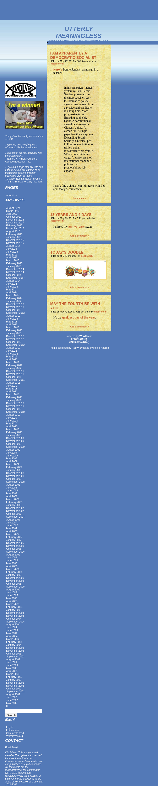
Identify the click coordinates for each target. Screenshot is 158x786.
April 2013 (11, 324)
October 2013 (13, 310)
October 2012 (13, 342)
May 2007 (11, 528)
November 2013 (15, 307)
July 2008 (11, 487)
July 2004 (11, 627)
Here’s (57, 69)
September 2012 (15, 344)
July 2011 (11, 385)
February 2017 (14, 225)
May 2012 (11, 356)
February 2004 (14, 642)
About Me (11, 195)
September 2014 (15, 277)
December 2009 (15, 438)
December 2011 (15, 371)
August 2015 (13, 245)
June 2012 (12, 353)
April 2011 (11, 391)
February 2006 (14, 572)
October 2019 (13, 216)
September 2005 (15, 586)
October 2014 (13, 275)
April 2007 (11, 531)
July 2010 (11, 417)
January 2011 (13, 400)
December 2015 (15, 240)
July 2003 (11, 662)
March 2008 (12, 499)
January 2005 (13, 610)
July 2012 (11, 350)
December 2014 (15, 269)
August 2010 (13, 414)
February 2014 (14, 298)
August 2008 (13, 484)
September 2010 (15, 411)
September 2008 (15, 481)
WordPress (85, 336)
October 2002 (13, 688)
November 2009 (15, 441)
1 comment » (79, 198)
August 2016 (13, 231)
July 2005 (11, 592)
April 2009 (11, 461)
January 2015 (13, 266)
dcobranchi (57, 63)
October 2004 (13, 618)
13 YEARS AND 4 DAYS (70, 215)
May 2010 (11, 423)
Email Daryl (11, 747)
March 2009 (12, 464)
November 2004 (15, 615)
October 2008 (13, 478)
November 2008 (15, 476)
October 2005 (13, 583)
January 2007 (13, 540)
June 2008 (12, 490)
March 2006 (12, 569)
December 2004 (15, 612)
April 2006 (11, 566)
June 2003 (12, 665)
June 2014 (12, 286)
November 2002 (15, 685)
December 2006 (15, 543)
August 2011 (13, 382)
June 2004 (12, 630)
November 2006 (15, 545)
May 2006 (11, 563)
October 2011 (13, 377)
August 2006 (13, 554)
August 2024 (13, 208)
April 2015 (11, 257)
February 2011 (14, 397)
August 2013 (13, 315)
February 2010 (14, 432)
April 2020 (11, 213)
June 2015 (12, 251)
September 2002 (15, 691)
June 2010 (12, 420)
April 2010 (11, 426)
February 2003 (14, 677)
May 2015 (11, 254)
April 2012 (11, 359)
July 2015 (11, 248)
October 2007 (13, 513)
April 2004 (11, 636)
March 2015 (12, 260)
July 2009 (11, 452)
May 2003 (11, 668)
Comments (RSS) (79, 342)
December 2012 (15, 336)
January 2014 (13, 301)
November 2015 (15, 243)
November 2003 (15, 650)
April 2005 (11, 601)
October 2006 (13, 548)
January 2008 (13, 505)
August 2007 (13, 519)
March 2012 (12, 362)
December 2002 (15, 682)
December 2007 (15, 508)
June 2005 (12, 595)
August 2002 (13, 694)
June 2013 (12, 318)
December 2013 (15, 304)
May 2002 (11, 703)
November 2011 (15, 374)
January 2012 (13, 368)
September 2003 (15, 656)
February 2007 (14, 537)
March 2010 (12, 429)
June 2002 (12, 700)
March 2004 (12, 639)
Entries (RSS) (79, 339)
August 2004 (13, 624)
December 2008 (15, 473)
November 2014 (15, 272)
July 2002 (11, 697)
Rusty (75, 347)
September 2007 (15, 516)
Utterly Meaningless (79, 32)
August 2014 (13, 280)
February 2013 (14, 330)
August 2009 (13, 449)
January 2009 (13, 470)
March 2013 (12, 327)
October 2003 (13, 653)
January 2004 (13, 644)
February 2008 (14, 502)
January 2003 (13, 679)
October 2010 (13, 409)
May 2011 (11, 388)
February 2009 (14, 467)
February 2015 (14, 263)
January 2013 (13, 333)
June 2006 (12, 560)
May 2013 (11, 321)
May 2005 (11, 598)
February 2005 (14, 607)
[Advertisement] (79, 10)
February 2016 (14, 234)
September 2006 (15, 551)
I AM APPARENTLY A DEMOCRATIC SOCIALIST (73, 55)
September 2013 (15, 312)
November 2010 (15, 406)
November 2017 (15, 222)
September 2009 (15, 446)
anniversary (76, 226)
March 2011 (12, 394)
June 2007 (12, 525)
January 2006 (13, 575)
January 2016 (13, 237)
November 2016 (15, 228)
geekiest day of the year (78, 317)
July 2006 (11, 557)
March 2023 (12, 211)
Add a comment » (79, 235)
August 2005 (13, 589)
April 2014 (11, 292)
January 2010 (13, 435)
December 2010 (15, 403)
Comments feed (15, 733)
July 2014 (11, 283)
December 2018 (15, 219)
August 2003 (13, 659)
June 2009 (12, 455)
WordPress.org (14, 736)
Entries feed (13, 730)
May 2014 (11, 289)
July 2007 (11, 522)
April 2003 (11, 671)
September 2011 (15, 379)
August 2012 (13, 347)
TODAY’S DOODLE (66, 252)
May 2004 (11, 633)
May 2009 (11, 458)
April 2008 (11, 496)
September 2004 (15, 621)
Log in (9, 727)
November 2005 (15, 580)
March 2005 (12, 604)
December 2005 (15, 577)
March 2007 (12, 534)
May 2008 (11, 493)
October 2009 (13, 444)
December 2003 (15, 647)
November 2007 (15, 511)
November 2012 (15, 339)
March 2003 (12, 674)
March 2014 (12, 295)
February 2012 (14, 365)
